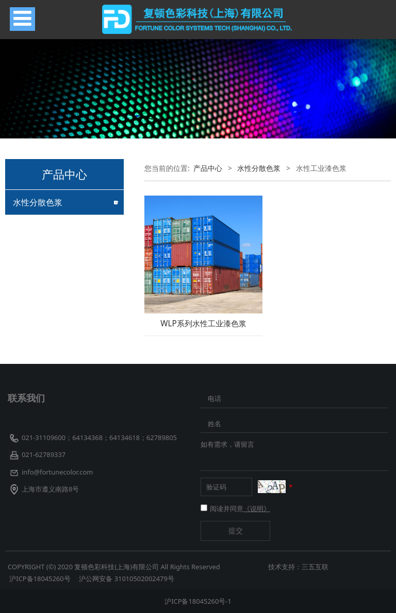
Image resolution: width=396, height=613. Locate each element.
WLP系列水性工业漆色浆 (203, 323)
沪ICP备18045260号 (40, 578)
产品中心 (207, 168)
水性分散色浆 (37, 202)
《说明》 (256, 508)
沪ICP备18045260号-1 (198, 601)
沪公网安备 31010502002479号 (126, 578)
